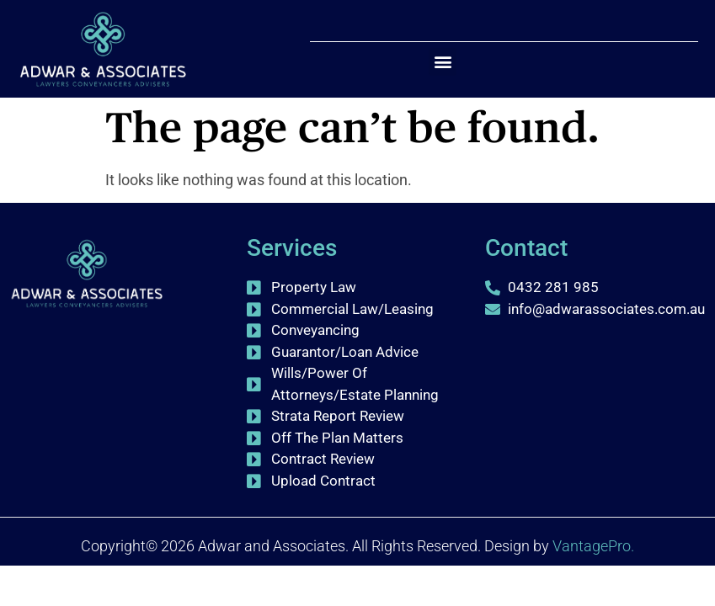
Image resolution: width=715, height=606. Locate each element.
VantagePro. (593, 546)
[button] (442, 62)
